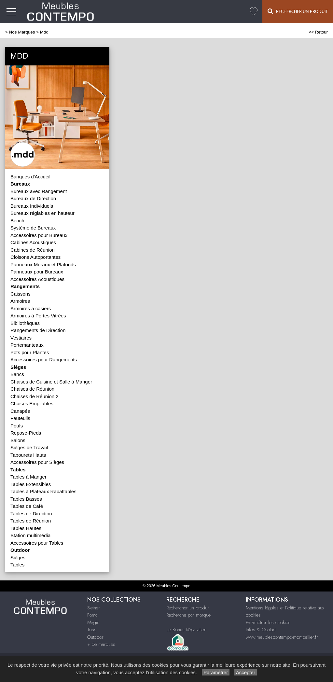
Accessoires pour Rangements (43, 359)
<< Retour (318, 32)
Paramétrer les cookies (268, 622)
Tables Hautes (25, 528)
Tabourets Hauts (28, 455)
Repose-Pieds (25, 433)
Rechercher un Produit (298, 11)
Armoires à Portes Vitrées (38, 315)
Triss (91, 629)
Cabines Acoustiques (33, 242)
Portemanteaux (27, 345)
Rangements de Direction (37, 330)
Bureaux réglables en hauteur (42, 213)
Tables (17, 564)
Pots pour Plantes (29, 352)
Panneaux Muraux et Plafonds (43, 264)
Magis (93, 622)
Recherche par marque (188, 615)
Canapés (20, 411)
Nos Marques (22, 32)
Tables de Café (26, 506)
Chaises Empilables (31, 403)
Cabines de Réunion (32, 250)
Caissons (20, 294)
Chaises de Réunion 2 (34, 396)
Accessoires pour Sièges (37, 462)
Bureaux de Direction (33, 198)
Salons (17, 440)
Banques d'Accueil (30, 176)
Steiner (93, 607)
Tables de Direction (31, 513)
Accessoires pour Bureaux (38, 235)
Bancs (17, 374)
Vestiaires (21, 338)
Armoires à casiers (30, 308)
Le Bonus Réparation (186, 629)
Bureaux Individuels (31, 206)
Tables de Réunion (30, 520)
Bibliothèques (25, 323)
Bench (17, 220)
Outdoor (95, 637)
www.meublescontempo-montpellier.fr (282, 637)
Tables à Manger (28, 477)
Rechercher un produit (187, 607)
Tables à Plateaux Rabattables (43, 491)
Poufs (16, 425)
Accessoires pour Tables (36, 543)
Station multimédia (30, 535)
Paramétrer (215, 672)
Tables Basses (26, 499)
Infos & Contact (261, 629)
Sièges (17, 557)
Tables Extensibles (30, 484)
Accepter (246, 672)
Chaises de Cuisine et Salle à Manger (51, 381)
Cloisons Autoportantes (35, 257)
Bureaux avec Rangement (38, 191)
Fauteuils (20, 418)
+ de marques (101, 644)
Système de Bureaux (33, 227)
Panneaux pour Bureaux (36, 271)
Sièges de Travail (29, 447)
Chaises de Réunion (32, 389)
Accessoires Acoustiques (37, 279)
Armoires (20, 301)
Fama (92, 615)
